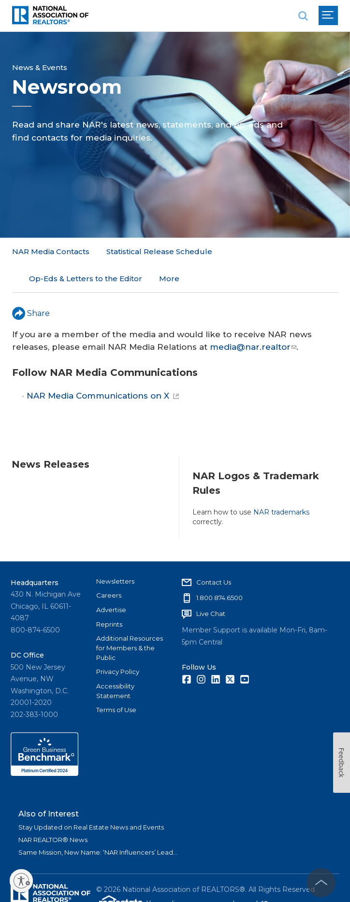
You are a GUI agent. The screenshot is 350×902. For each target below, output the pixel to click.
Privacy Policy (117, 644)
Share (31, 285)
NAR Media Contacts (50, 251)
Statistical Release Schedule (159, 251)
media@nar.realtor (253, 319)
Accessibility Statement (115, 664)
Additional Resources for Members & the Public (129, 620)
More (239, 251)
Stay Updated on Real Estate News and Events (91, 800)
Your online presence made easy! (206, 876)
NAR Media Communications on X (103, 368)
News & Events (39, 67)
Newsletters (115, 554)
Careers (108, 568)
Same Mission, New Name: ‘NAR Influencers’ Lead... (97, 825)
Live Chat (210, 586)
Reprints (109, 597)
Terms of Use (116, 683)
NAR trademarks (281, 484)
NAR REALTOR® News (53, 812)
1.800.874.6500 (219, 570)
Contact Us (213, 554)
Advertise (111, 583)
